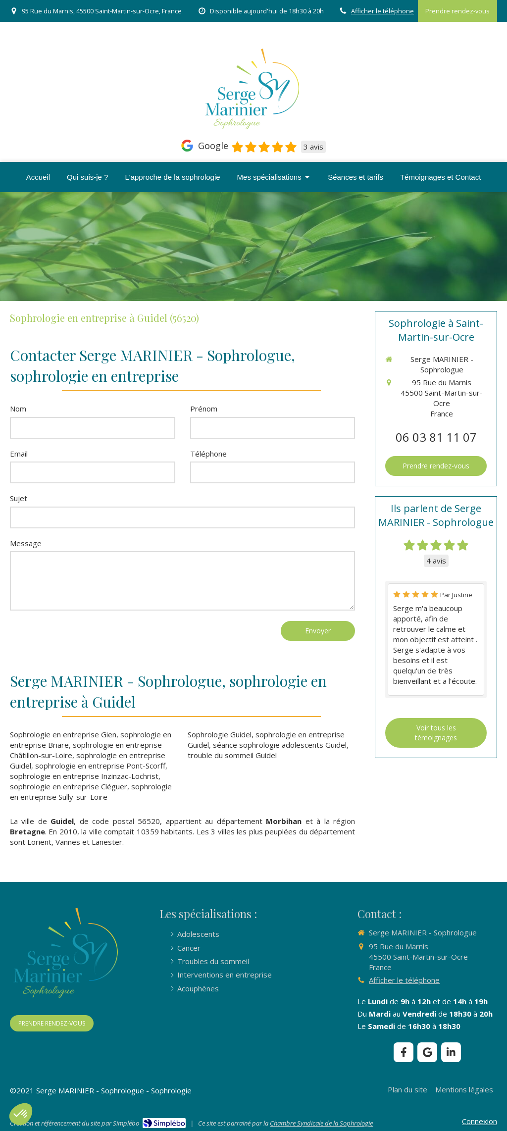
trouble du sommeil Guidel (232, 755)
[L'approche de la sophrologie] (172, 177)
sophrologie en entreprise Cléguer (68, 786)
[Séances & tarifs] (355, 177)
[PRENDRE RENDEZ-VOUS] (52, 1023)
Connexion (479, 1121)
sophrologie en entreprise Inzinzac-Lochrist (84, 776)
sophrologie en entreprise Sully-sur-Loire (91, 791)
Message (26, 543)
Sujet (18, 498)
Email (19, 454)
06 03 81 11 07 (436, 437)
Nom (18, 408)
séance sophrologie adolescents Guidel (280, 745)
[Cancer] (189, 948)
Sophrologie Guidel (220, 734)
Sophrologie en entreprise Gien (63, 734)
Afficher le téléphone (382, 10)
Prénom (203, 408)
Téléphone (208, 454)
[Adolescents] (198, 934)
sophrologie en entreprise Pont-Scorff (100, 766)
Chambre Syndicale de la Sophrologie (321, 1123)
